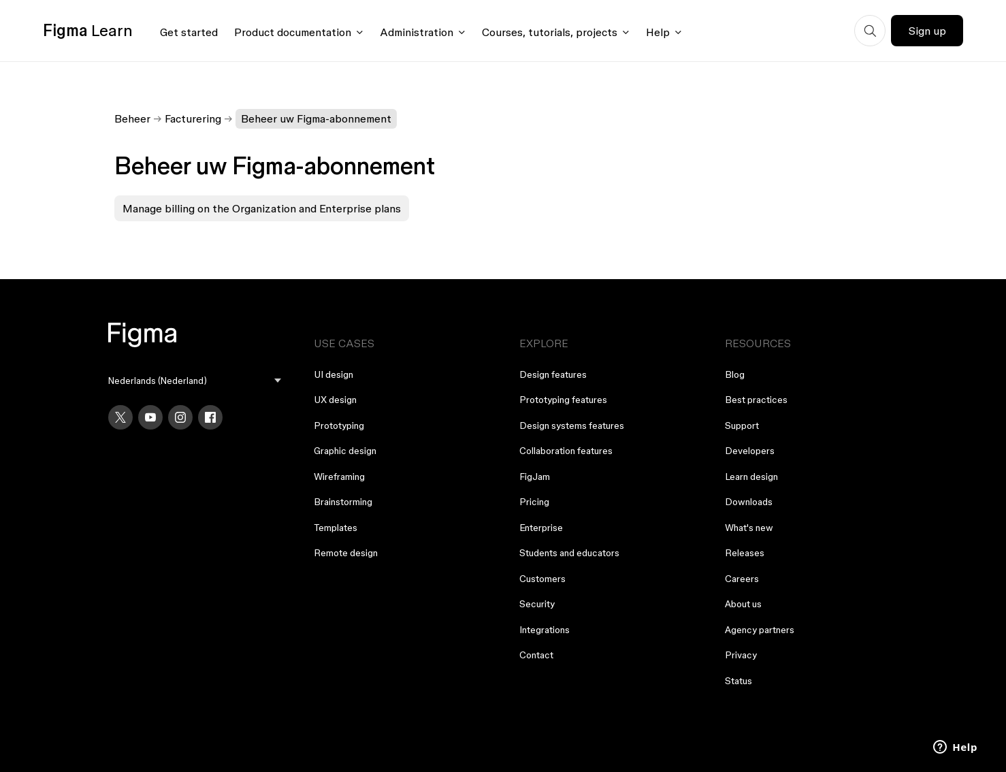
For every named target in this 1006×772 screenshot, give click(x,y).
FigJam (534, 476)
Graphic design (345, 450)
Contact (536, 654)
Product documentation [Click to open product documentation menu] (292, 32)
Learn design (751, 476)
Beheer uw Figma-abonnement (316, 118)
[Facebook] (210, 417)
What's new (749, 527)
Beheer (132, 118)
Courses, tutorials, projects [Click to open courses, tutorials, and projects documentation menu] (549, 32)
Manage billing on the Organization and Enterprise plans (262, 208)
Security (537, 603)
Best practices (756, 399)
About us (743, 603)
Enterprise (541, 527)
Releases (744, 552)
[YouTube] (150, 417)
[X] (120, 417)
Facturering (193, 118)
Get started (189, 32)
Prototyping (339, 425)
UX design (335, 399)
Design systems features (571, 425)
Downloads (749, 501)
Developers (750, 450)
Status (738, 680)
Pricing (534, 501)
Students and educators (569, 552)
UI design (333, 374)
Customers (542, 578)
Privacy (741, 654)
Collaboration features (566, 450)
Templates (335, 527)
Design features (553, 374)
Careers (742, 578)
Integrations (544, 629)
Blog (735, 374)
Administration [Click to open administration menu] (416, 32)
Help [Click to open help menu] (658, 32)
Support (742, 425)
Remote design (346, 552)
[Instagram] (180, 417)
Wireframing (339, 476)
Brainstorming (343, 501)
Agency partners (759, 629)
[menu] (194, 381)
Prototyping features (563, 399)
